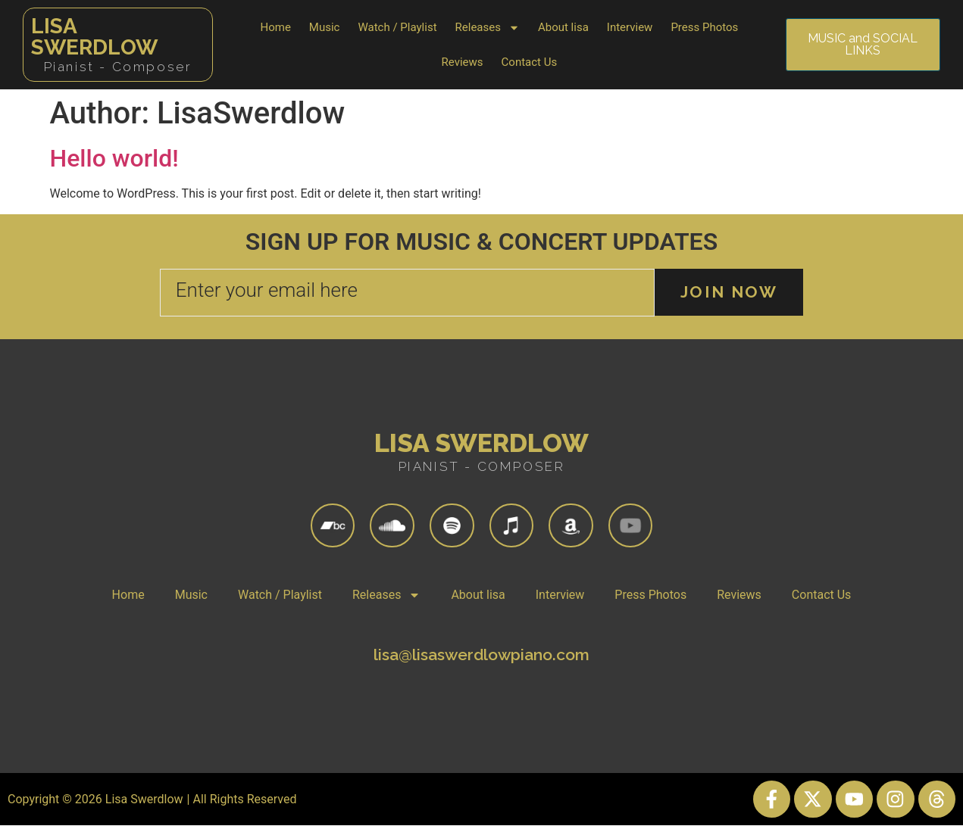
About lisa (563, 27)
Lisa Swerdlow (94, 37)
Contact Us (530, 62)
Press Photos (704, 27)
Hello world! (114, 158)
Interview (630, 27)
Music (324, 27)
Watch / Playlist (397, 27)
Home (275, 27)
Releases (487, 27)
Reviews (462, 62)
